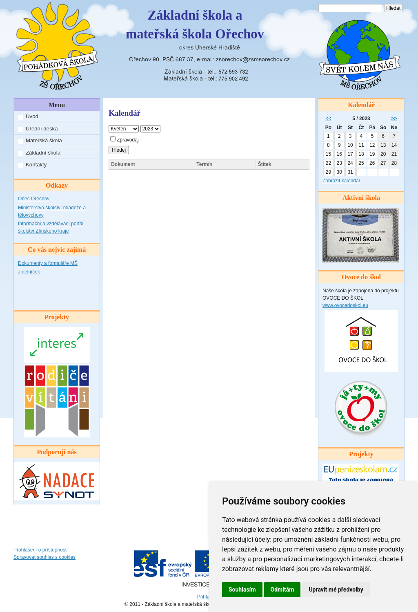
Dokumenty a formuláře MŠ (48, 263)
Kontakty (36, 164)
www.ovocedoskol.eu (345, 305)
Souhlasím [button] (242, 589)
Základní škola (43, 153)
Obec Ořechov (33, 199)
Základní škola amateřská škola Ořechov (195, 24)
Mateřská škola (44, 140)
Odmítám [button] (282, 589)
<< (328, 118)
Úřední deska (42, 129)
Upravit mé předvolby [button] (336, 589)
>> (394, 118)
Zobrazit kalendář (341, 181)
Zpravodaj (124, 140)
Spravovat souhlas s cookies (44, 557)
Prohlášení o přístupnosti (40, 550)
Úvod (32, 116)
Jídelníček (29, 272)
